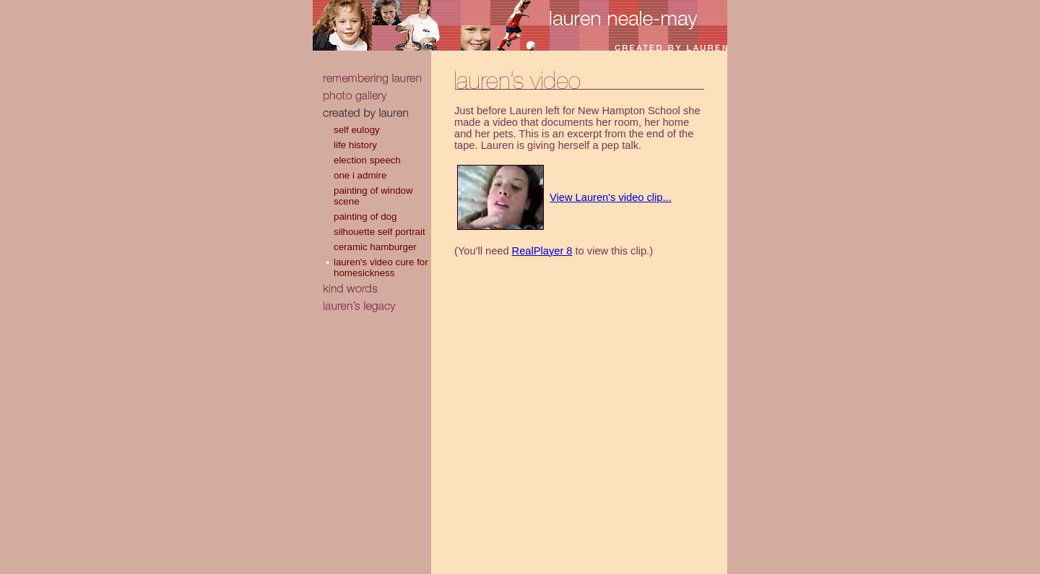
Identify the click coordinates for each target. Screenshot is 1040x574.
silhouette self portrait (379, 231)
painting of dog (365, 216)
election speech (367, 160)
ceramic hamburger (375, 246)
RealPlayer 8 (542, 251)
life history (355, 145)
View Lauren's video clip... (611, 197)
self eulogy (357, 129)
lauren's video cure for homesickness (381, 267)
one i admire (360, 175)
